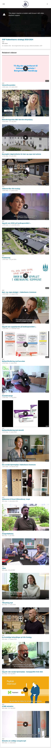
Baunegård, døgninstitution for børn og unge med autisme (21, 154)
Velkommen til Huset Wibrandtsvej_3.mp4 (16, 499)
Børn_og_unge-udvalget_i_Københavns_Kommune (19, 292)
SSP (41, 45)
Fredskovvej (6, 257)
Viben (4, 568)
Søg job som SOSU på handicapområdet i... (16, 223)
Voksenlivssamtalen (8, 85)
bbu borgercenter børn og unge (20, 45)
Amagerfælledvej (7, 534)
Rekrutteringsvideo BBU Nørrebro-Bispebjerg (17, 119)
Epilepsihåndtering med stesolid (13, 430)
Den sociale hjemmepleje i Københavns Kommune (19, 464)
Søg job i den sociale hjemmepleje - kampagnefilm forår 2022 (22, 672)
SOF (3, 41)
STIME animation (7, 706)
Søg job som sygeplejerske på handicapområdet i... (19, 327)
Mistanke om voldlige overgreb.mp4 (14, 741)
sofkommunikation (34, 45)
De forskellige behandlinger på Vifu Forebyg (16, 637)
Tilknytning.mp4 (7, 603)
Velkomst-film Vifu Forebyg (11, 188)
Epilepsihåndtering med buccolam (13, 361)
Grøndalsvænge (7, 396)
